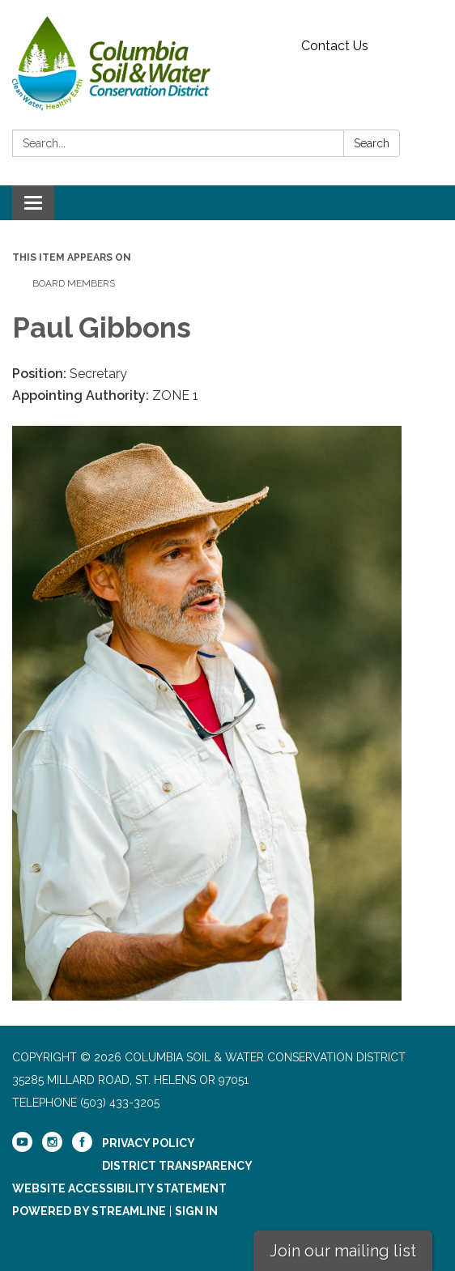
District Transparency (177, 1165)
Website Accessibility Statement (119, 1188)
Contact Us (334, 45)
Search (371, 143)
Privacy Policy (148, 1143)
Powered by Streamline (89, 1211)
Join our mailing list (343, 1250)
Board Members (73, 283)
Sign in (196, 1211)
